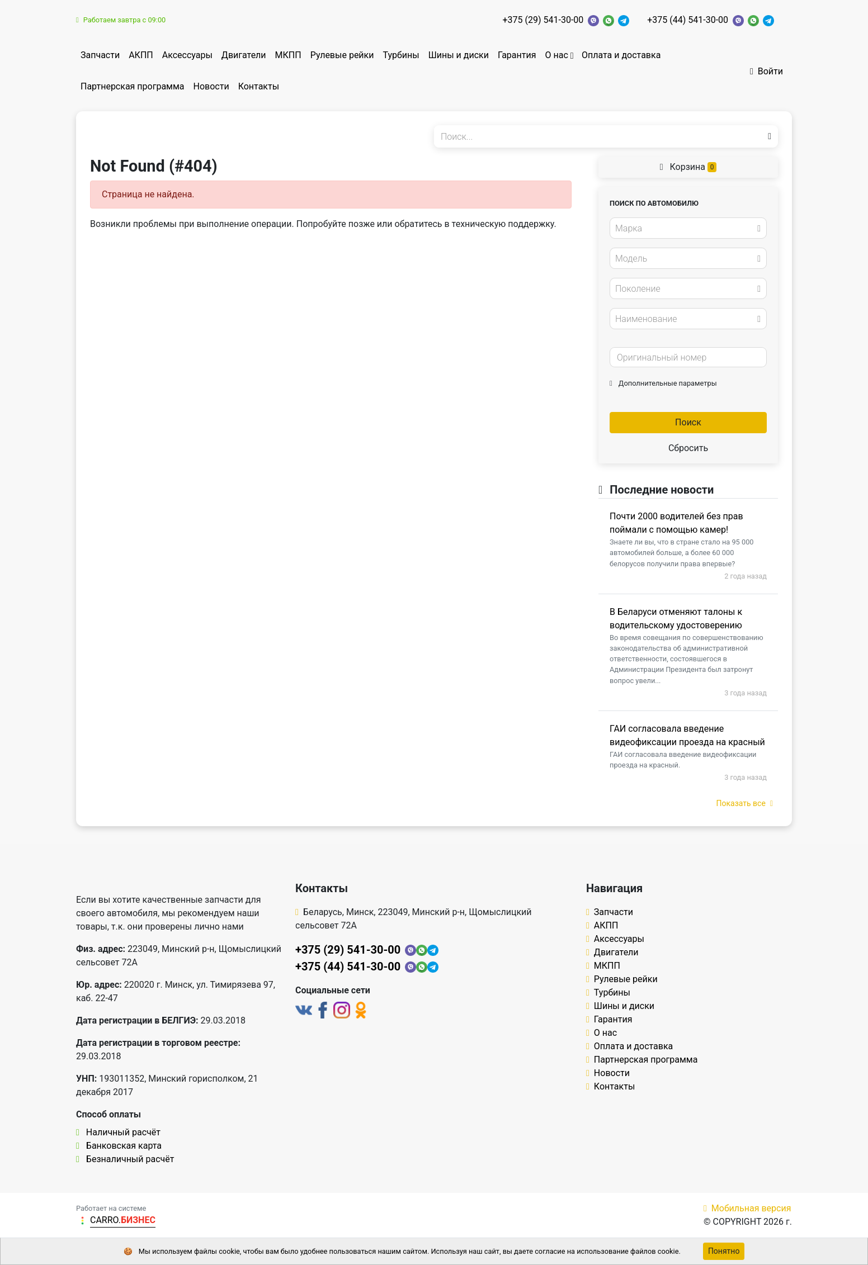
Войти (766, 71)
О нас (556, 55)
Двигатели (243, 55)
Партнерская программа (133, 86)
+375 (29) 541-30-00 (543, 20)
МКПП (288, 55)
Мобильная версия (747, 1208)
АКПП (141, 55)
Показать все (744, 803)
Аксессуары (187, 55)
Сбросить (688, 448)
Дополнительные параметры (663, 383)
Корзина (688, 167)
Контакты (258, 86)
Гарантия (517, 55)
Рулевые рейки (342, 55)
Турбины (401, 55)
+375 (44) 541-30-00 (687, 20)
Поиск (688, 422)
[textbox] (685, 229)
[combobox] (688, 228)
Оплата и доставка (621, 55)
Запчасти (100, 55)
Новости (211, 86)
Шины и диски (458, 55)
